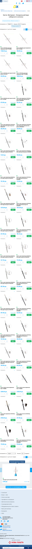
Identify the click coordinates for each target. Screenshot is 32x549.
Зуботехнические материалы (7, 501)
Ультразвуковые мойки (6, 504)
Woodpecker (4, 511)
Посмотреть (3, 55)
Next (31, 470)
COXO (2, 513)
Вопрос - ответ (4, 495)
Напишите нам (6, 527)
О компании (4, 492)
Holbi (31, 545)
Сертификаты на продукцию (7, 499)
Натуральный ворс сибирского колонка (11, 20)
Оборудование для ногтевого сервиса (9, 506)
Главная (2, 9)
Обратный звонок (7, 530)
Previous (1, 470)
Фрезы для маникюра (6, 508)
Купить (13, 53)
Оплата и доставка (5, 497)
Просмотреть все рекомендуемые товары (15, 487)
